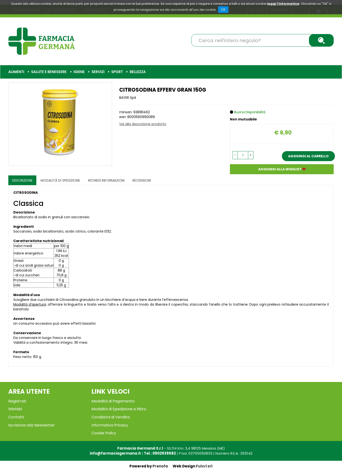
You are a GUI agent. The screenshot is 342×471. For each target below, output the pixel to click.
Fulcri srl (204, 466)
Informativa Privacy (109, 425)
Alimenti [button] (16, 71)
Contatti (16, 417)
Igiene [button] (79, 71)
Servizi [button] (97, 71)
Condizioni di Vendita (110, 417)
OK (223, 9)
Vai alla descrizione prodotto (142, 124)
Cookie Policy (103, 433)
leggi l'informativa (283, 3)
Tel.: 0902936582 (160, 453)
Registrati (17, 401)
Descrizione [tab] (22, 180)
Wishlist (15, 409)
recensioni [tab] (142, 180)
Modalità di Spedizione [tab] (60, 180)
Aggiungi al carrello (308, 156)
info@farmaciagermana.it (115, 453)
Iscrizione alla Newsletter (31, 425)
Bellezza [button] (138, 71)
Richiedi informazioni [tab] (106, 180)
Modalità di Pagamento (113, 401)
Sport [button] (117, 71)
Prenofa (160, 466)
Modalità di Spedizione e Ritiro (118, 409)
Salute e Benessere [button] (48, 71)
